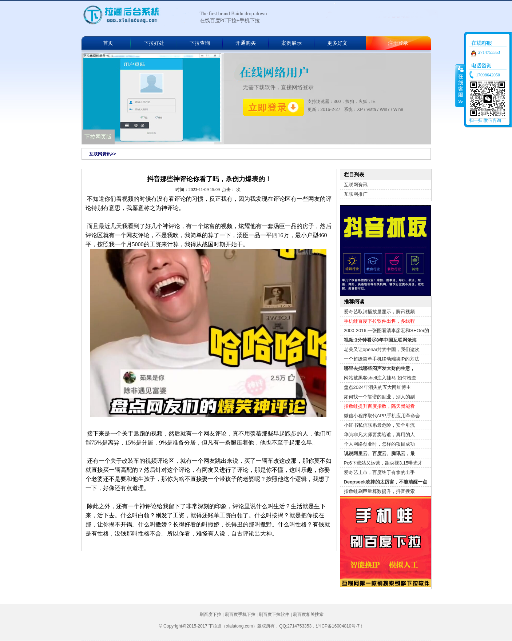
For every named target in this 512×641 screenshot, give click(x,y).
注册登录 (398, 43)
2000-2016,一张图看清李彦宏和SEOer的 (386, 330)
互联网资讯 (356, 184)
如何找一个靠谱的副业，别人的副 (379, 396)
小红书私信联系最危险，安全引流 (379, 425)
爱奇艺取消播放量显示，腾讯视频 (379, 311)
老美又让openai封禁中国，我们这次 (382, 349)
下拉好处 (154, 43)
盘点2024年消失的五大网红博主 (377, 387)
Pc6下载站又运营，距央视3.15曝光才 (383, 463)
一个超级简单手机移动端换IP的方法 (381, 359)
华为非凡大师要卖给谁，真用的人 (379, 434)
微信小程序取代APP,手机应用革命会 (382, 415)
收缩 (460, 85)
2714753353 (489, 52)
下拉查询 (200, 43)
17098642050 (488, 74)
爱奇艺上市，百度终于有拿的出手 (379, 472)
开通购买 (245, 43)
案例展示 (291, 43)
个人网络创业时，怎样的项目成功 (379, 444)
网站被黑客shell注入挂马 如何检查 (380, 378)
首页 (108, 43)
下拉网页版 (98, 137)
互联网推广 (356, 194)
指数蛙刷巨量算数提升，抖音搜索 (379, 491)
